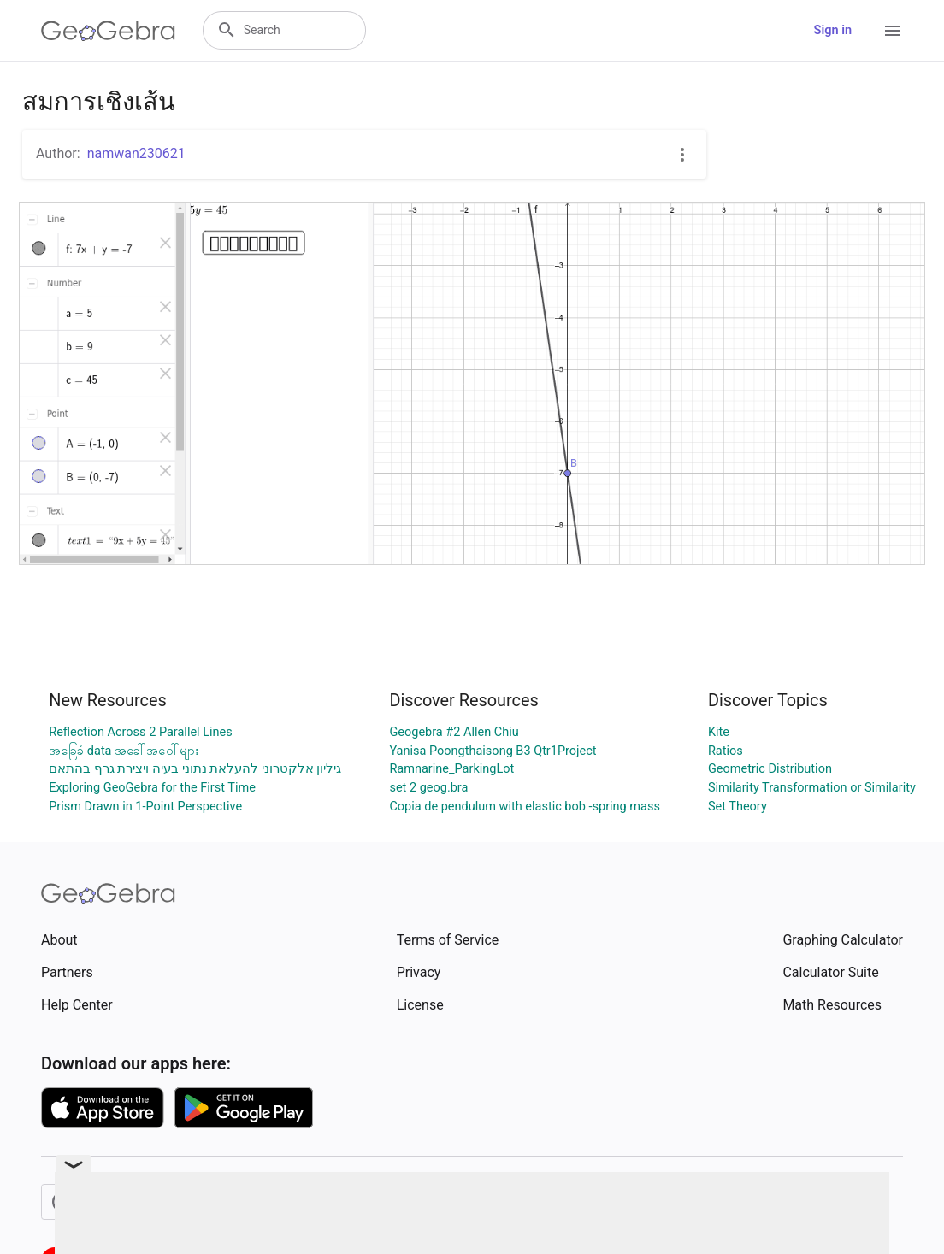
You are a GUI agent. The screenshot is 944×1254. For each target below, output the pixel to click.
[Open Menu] (892, 31)
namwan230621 (136, 153)
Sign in (833, 30)
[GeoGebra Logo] (108, 31)
